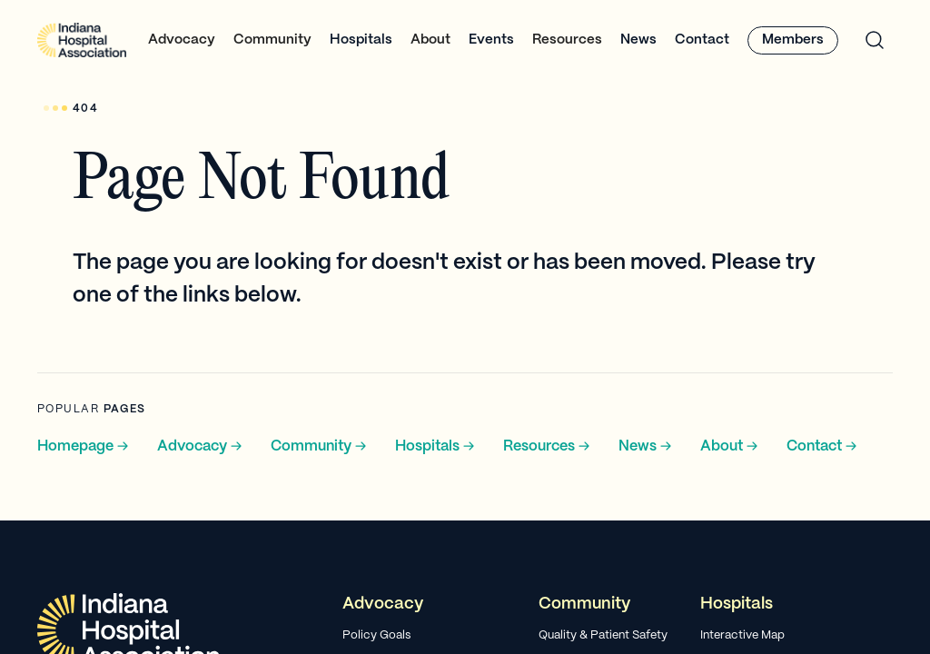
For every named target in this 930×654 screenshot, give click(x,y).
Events (491, 40)
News (638, 40)
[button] (181, 40)
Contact (702, 40)
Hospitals (361, 40)
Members (793, 40)
